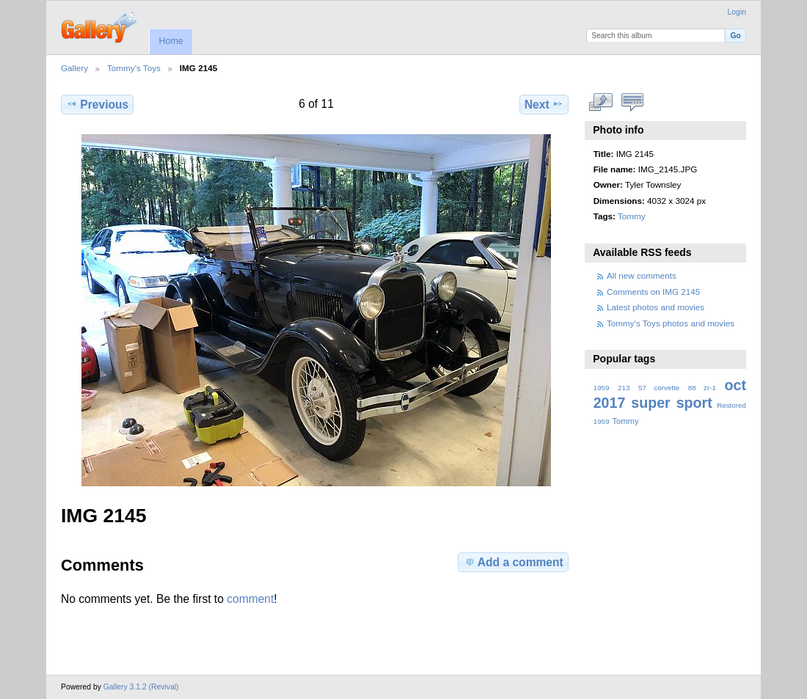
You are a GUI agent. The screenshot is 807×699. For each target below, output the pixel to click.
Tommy (632, 216)
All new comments (641, 275)
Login (737, 12)
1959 (602, 388)
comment (250, 599)
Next (544, 104)
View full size (601, 102)
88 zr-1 (702, 388)
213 (623, 388)
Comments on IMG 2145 (653, 291)
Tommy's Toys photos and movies (670, 323)
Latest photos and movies (655, 307)
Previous (97, 104)
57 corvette (658, 388)
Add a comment (513, 561)
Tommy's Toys (134, 68)
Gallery (74, 68)
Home (170, 41)
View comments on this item (633, 102)
